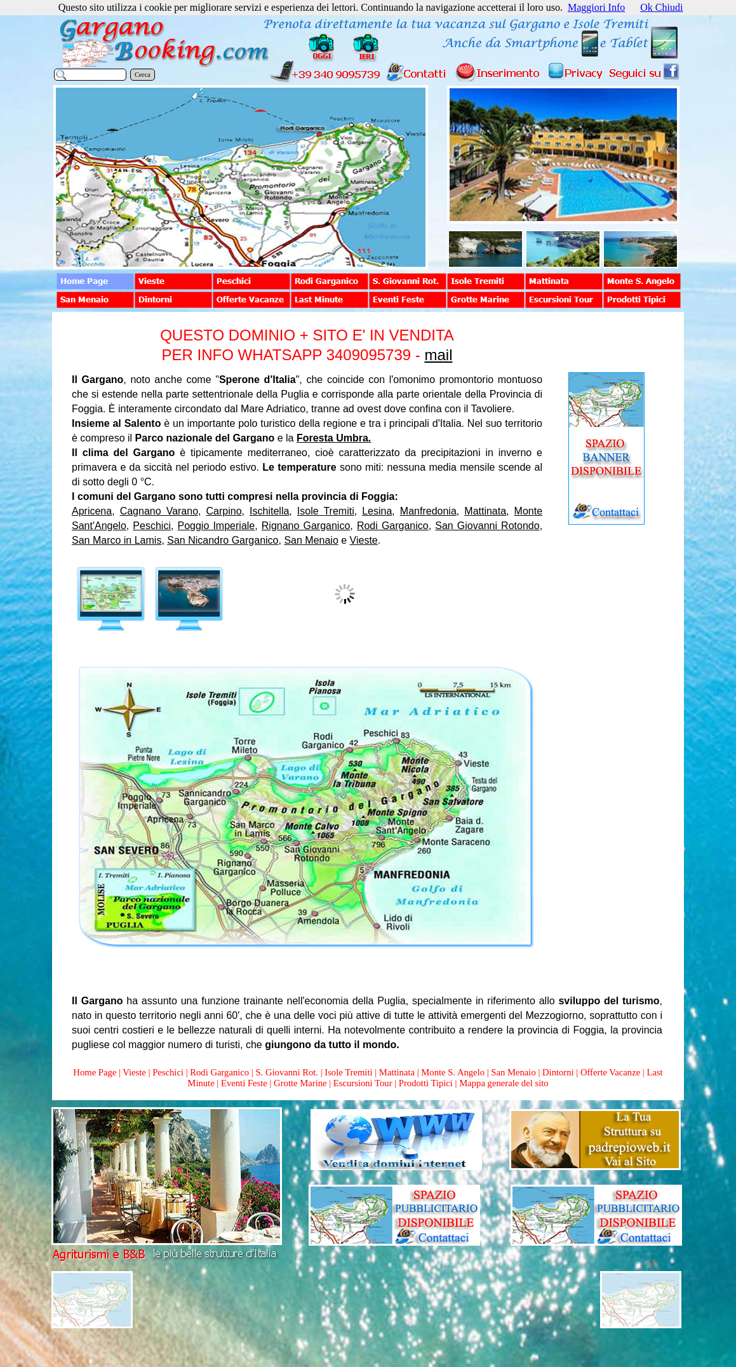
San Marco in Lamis (116, 540)
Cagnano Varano (159, 511)
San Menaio (311, 540)
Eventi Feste (245, 1083)
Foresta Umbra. (334, 438)
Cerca (143, 74)
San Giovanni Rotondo (487, 525)
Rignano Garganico (306, 525)
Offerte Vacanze (610, 1072)
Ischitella (269, 511)
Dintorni (558, 1072)
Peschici (152, 525)
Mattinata (485, 511)
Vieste (364, 540)
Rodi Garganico (393, 525)
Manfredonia (428, 511)
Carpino (224, 511)
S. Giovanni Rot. (286, 1072)
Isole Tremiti (325, 511)
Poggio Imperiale (216, 525)
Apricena (92, 511)
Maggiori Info (596, 7)
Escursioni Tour (362, 1083)
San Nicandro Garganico (222, 540)
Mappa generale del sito (503, 1083)
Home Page (94, 1072)
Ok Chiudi (661, 7)
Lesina (377, 511)
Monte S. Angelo (453, 1072)
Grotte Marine (300, 1083)
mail (438, 354)
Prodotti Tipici (426, 1083)
